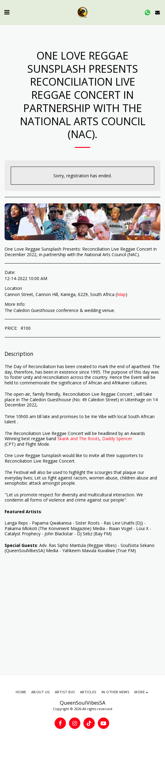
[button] (7, 12)
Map (121, 294)
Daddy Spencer (117, 438)
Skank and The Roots (78, 438)
